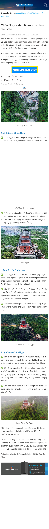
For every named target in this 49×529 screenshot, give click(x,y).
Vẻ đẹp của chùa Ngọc (24, 345)
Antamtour (5, 454)
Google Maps (28, 208)
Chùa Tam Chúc (34, 42)
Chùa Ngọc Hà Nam (24, 125)
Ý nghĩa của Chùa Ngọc (13, 84)
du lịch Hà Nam (21, 39)
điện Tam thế (13, 304)
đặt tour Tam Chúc (34, 449)
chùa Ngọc (13, 59)
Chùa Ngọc (8, 137)
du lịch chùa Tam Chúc (17, 42)
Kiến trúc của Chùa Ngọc (13, 80)
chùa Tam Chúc (37, 363)
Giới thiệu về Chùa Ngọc (13, 76)
